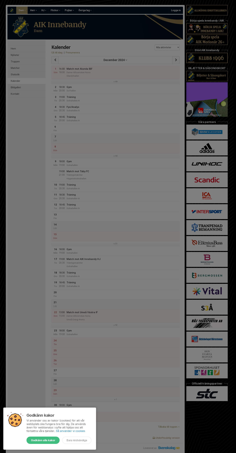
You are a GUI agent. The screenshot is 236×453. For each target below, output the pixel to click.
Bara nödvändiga (77, 440)
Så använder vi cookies (70, 431)
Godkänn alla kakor (43, 440)
